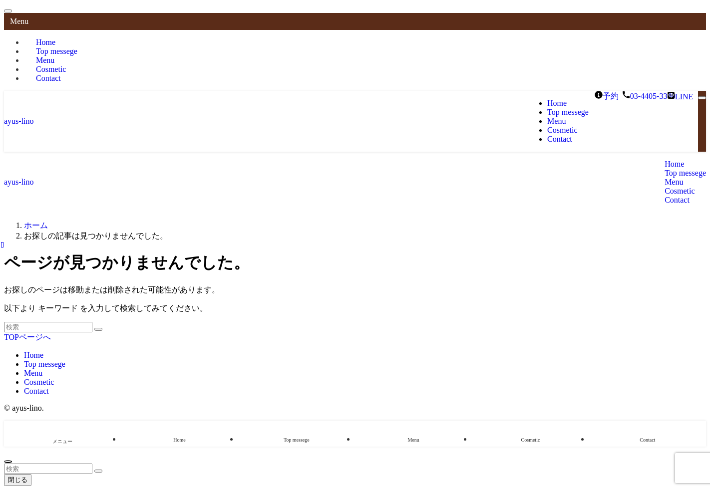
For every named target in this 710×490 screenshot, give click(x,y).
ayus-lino (19, 121)
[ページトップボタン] (8, 461)
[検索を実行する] (98, 329)
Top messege (44, 364)
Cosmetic (39, 382)
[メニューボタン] (702, 97)
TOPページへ (27, 337)
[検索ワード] (48, 327)
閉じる (17, 480)
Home (33, 355)
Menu (33, 373)
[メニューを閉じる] (8, 10)
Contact (48, 78)
